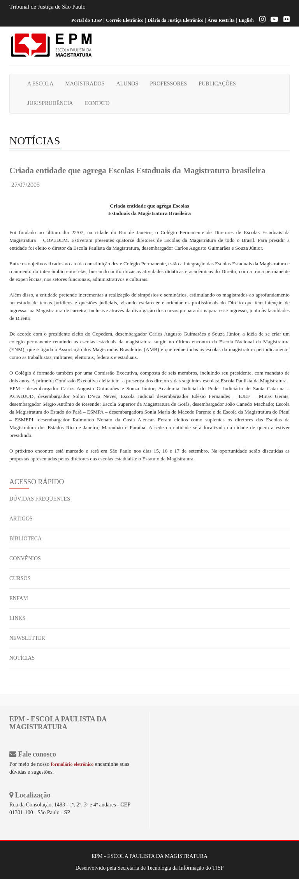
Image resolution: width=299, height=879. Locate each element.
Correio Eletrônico (124, 20)
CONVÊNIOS (25, 558)
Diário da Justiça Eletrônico (176, 20)
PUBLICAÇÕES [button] (217, 84)
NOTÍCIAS (22, 658)
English (246, 20)
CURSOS (19, 578)
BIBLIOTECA (25, 539)
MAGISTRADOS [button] (84, 84)
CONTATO (96, 103)
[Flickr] (285, 20)
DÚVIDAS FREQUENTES (39, 499)
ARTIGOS (21, 519)
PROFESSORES (168, 84)
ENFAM (18, 598)
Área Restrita (221, 20)
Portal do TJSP (86, 20)
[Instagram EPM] (260, 20)
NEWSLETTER (27, 638)
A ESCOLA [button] (40, 84)
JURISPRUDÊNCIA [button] (50, 103)
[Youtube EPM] (272, 20)
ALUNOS (127, 84)
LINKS (17, 618)
